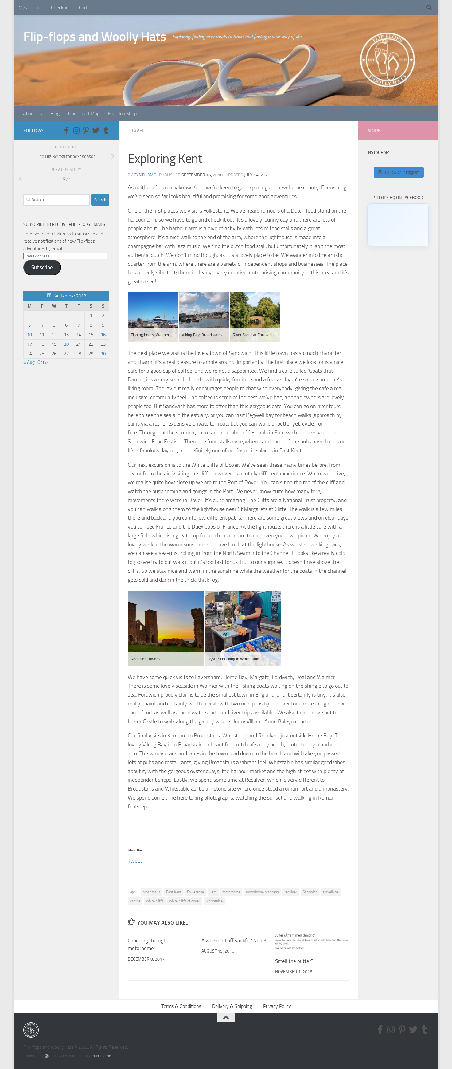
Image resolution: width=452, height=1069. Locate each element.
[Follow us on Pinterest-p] (86, 130)
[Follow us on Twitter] (95, 130)
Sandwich (310, 892)
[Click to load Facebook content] (398, 224)
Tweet (135, 859)
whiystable (214, 901)
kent (213, 892)
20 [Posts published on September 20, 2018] (66, 344)
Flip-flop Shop (122, 113)
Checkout (60, 7)
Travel (136, 130)
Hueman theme (97, 1056)
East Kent (173, 892)
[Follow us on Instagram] (76, 130)
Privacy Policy (277, 1006)
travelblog (330, 892)
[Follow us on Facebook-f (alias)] (66, 130)
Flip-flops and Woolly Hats (94, 36)
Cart (83, 7)
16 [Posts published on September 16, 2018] (103, 334)
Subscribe (42, 267)
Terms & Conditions (181, 1006)
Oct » (42, 362)
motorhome (231, 892)
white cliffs (154, 901)
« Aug (29, 362)
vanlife (135, 901)
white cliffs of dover (184, 901)
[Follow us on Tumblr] (105, 130)
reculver (291, 892)
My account (30, 7)
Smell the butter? (294, 961)
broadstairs (151, 892)
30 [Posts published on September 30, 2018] (103, 353)
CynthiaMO (145, 175)
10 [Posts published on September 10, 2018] (29, 334)
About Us (32, 113)
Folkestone (195, 892)
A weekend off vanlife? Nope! (233, 940)
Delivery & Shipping (232, 1006)
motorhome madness (262, 892)
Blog (55, 113)
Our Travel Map (83, 113)
